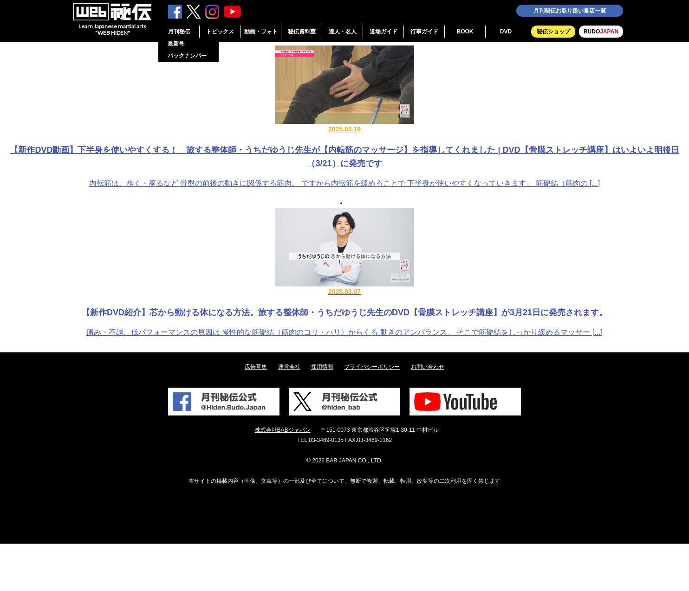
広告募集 (256, 367)
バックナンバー (187, 55)
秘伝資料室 (302, 31)
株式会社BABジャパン (283, 430)
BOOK (465, 31)
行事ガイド (424, 31)
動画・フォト (261, 31)
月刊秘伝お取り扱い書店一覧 (569, 10)
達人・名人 (343, 31)
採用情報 (322, 367)
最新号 (176, 43)
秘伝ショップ (553, 31)
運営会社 (289, 367)
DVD (506, 31)
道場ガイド (383, 31)
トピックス (220, 31)
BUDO (601, 31)
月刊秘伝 (179, 31)
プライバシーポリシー (372, 367)
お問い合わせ (427, 367)
